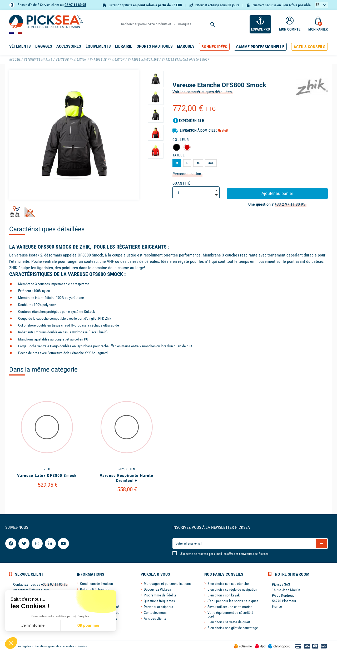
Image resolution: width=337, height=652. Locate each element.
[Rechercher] (168, 24)
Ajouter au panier (277, 193)
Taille (178, 155)
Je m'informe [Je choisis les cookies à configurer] (32, 625)
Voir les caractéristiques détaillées (202, 91)
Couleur (180, 139)
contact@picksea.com (34, 590)
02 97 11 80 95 (75, 5)
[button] (214, 47)
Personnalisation (186, 173)
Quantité (181, 183)
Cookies (82, 646)
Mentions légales (20, 646)
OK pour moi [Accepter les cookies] (88, 625)
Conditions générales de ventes (54, 646)
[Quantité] (196, 193)
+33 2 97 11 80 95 (290, 204)
